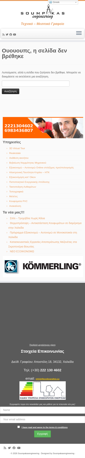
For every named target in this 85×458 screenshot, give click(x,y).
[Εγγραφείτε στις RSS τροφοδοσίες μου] (4, 34)
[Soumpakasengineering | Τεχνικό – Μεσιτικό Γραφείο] (42, 11)
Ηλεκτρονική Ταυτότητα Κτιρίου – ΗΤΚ (29, 172)
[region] (43, 127)
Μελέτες (13, 196)
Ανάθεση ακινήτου (19, 158)
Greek (54, 2)
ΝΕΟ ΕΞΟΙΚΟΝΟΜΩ (22, 251)
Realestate (15, 153)
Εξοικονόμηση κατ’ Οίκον (22, 177)
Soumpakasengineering (28, 453)
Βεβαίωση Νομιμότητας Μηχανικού (27, 162)
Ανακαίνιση (15, 206)
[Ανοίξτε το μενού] (79, 33)
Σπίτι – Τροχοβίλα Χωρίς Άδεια (27, 218)
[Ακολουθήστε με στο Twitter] (7, 34)
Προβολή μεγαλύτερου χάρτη (42, 345)
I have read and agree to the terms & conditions (45, 427)
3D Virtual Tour (17, 148)
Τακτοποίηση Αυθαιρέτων (22, 186)
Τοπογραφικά (16, 191)
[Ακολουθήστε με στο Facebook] (11, 34)
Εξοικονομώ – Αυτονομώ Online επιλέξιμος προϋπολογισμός (41, 167)
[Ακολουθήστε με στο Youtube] (15, 34)
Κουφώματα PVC (18, 201)
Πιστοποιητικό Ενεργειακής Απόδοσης (29, 182)
